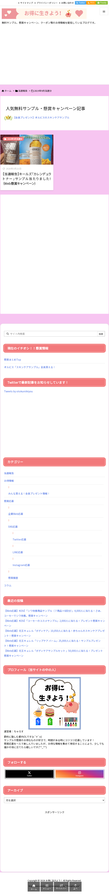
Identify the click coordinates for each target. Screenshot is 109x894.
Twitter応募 (19, 539)
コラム (7, 585)
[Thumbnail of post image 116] (26, 150)
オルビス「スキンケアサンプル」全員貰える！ (29, 367)
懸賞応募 (9, 501)
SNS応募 (13, 526)
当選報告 (22, 90)
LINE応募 (18, 552)
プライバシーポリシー (47, 2)
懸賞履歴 (13, 578)
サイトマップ (26, 2)
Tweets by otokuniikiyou (18, 391)
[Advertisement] (54, 58)
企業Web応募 (15, 514)
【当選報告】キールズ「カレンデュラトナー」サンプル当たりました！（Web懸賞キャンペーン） (27, 179)
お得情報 (9, 480)
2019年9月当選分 (14, 138)
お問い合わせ (67, 2)
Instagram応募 (21, 565)
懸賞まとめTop (12, 359)
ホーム (8, 90)
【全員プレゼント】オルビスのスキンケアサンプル (41, 117)
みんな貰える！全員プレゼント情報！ (29, 493)
